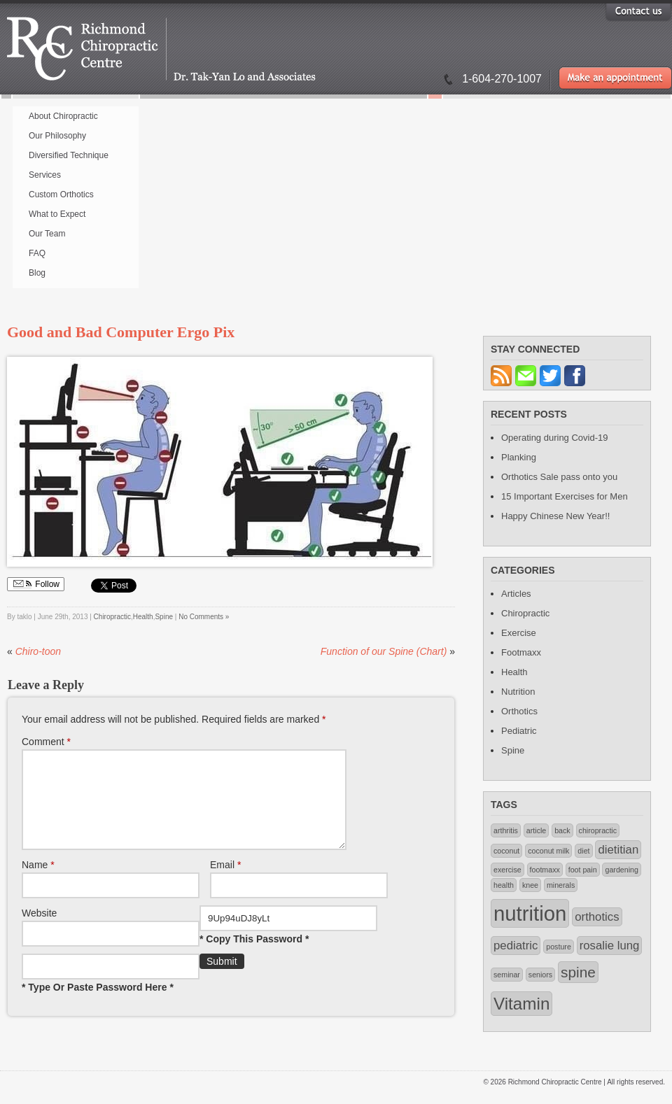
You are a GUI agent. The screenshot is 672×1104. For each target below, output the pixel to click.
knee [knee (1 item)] (530, 885)
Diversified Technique (68, 155)
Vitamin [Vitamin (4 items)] (521, 1003)
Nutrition (518, 691)
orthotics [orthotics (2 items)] (597, 916)
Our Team (47, 234)
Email (225, 881)
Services (45, 175)
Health (143, 617)
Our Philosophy (57, 136)
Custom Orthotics (61, 194)
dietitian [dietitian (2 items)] (618, 849)
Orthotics (519, 711)
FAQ (37, 253)
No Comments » (203, 617)
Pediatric (519, 731)
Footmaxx (521, 652)
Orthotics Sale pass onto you (559, 477)
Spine (164, 617)
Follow (35, 584)
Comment (46, 741)
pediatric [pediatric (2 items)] (515, 945)
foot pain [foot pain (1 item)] (582, 869)
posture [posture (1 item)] (558, 946)
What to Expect (57, 214)
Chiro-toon (38, 651)
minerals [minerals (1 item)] (561, 885)
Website (39, 929)
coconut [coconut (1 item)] (506, 851)
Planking (518, 457)
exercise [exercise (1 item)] (507, 869)
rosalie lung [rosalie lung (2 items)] (610, 945)
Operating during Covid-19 (554, 437)
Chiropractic (112, 617)
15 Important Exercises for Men (564, 496)
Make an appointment (615, 78)
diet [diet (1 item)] (583, 851)
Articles (516, 593)
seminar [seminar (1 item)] (506, 974)
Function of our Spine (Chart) (384, 651)
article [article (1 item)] (536, 830)
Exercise (518, 633)
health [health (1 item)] (503, 885)
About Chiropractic (63, 116)
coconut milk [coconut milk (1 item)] (548, 851)
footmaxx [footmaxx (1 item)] (545, 869)
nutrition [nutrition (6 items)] (529, 913)
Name (38, 881)
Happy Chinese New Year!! (555, 516)
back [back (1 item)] (562, 830)
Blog (37, 273)
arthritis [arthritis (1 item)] (505, 830)
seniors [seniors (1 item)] (540, 974)
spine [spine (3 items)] (578, 972)
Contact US (638, 11)
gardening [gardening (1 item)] (621, 869)
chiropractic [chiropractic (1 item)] (598, 830)
